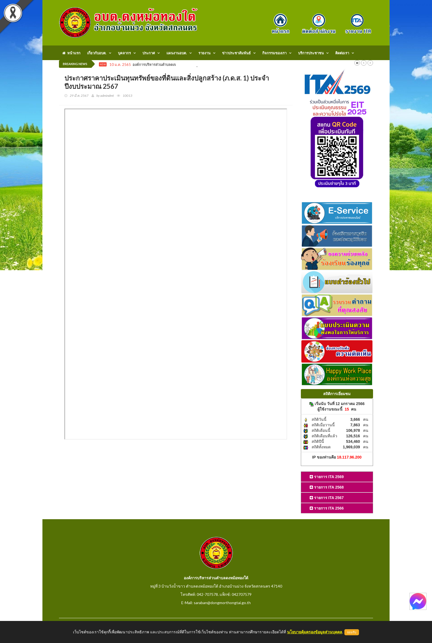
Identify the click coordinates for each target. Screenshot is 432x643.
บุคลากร (124, 53)
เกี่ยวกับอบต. (96, 53)
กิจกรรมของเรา (274, 53)
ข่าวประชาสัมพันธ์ (236, 53)
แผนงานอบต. (176, 53)
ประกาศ (148, 53)
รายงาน (204, 53)
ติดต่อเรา (342, 53)
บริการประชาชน (311, 53)
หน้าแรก (71, 53)
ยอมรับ (351, 632)
